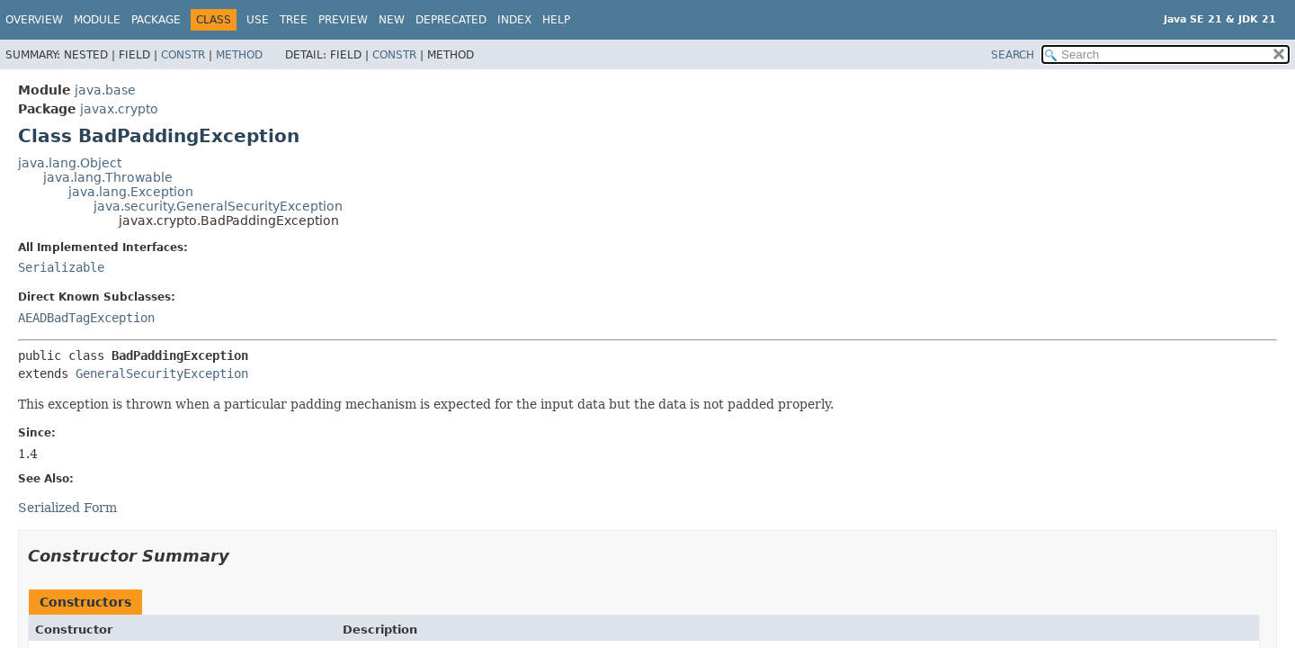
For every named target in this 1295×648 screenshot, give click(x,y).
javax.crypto (119, 109)
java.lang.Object (69, 163)
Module (97, 20)
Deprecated (451, 20)
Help (556, 20)
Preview (343, 20)
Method (239, 55)
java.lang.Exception (130, 191)
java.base (105, 90)
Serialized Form (67, 507)
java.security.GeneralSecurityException (218, 206)
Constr (183, 55)
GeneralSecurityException (162, 373)
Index (514, 20)
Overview (34, 20)
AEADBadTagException (86, 317)
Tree (294, 20)
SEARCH (1012, 55)
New (392, 20)
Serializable (61, 267)
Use (257, 20)
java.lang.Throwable (108, 177)
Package (156, 20)
